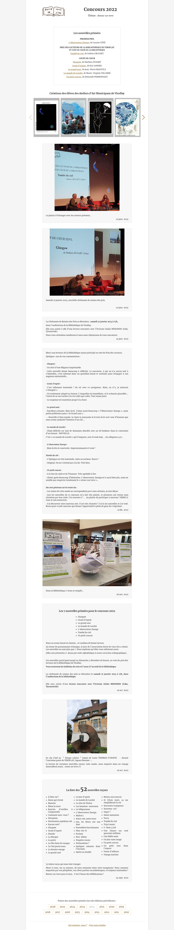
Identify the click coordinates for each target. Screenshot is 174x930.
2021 (101, 906)
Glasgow (77, 62)
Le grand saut (74, 69)
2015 (77, 912)
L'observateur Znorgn (79, 42)
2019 (121, 906)
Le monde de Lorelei (73, 73)
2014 (87, 912)
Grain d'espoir (79, 66)
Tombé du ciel (76, 53)
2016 (67, 912)
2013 (96, 912)
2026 (52, 906)
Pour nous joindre (97, 925)
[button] (143, 117)
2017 (57, 912)
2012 (106, 912)
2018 (47, 912)
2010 (126, 912)
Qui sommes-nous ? (77, 925)
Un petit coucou (73, 77)
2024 (72, 906)
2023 (82, 906)
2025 (62, 906)
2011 (116, 912)
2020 (111, 906)
